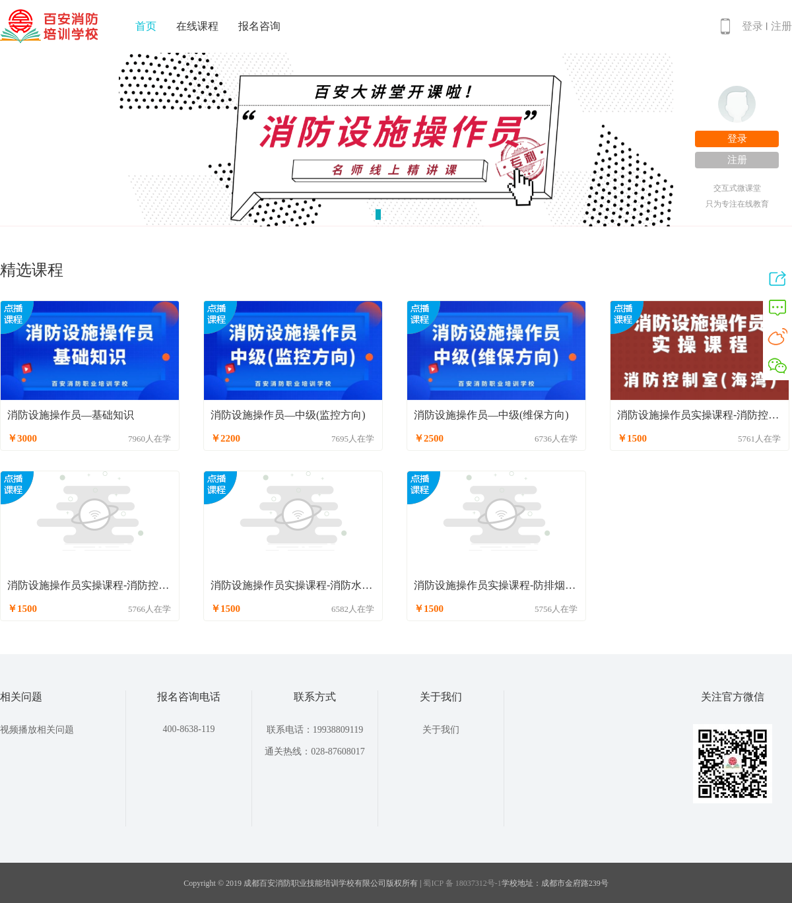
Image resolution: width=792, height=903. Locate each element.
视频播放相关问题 (37, 730)
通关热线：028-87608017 (315, 751)
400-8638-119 (189, 729)
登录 (752, 26)
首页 (145, 26)
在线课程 (197, 26)
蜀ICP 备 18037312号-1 (462, 883)
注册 (781, 26)
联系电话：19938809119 (315, 730)
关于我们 (440, 730)
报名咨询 (259, 26)
